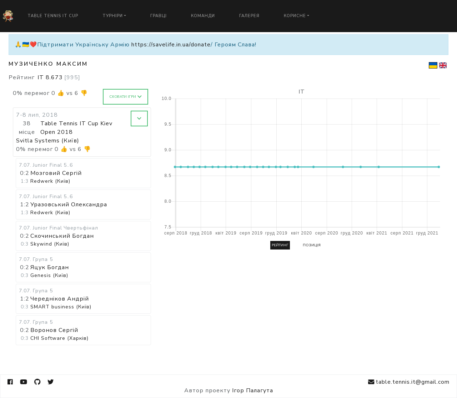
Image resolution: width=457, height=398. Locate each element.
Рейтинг (280, 245)
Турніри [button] (112, 16)
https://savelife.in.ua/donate (171, 45)
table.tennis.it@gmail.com (409, 382)
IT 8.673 (58, 77)
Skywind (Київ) (49, 244)
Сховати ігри (125, 96)
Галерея (249, 16)
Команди (203, 16)
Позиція (312, 245)
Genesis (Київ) (49, 275)
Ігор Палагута (252, 390)
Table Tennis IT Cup (52, 16)
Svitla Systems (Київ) (47, 141)
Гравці (158, 16)
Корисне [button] (295, 16)
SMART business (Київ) (60, 306)
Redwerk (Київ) (50, 181)
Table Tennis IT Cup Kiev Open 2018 (76, 128)
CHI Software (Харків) (59, 338)
